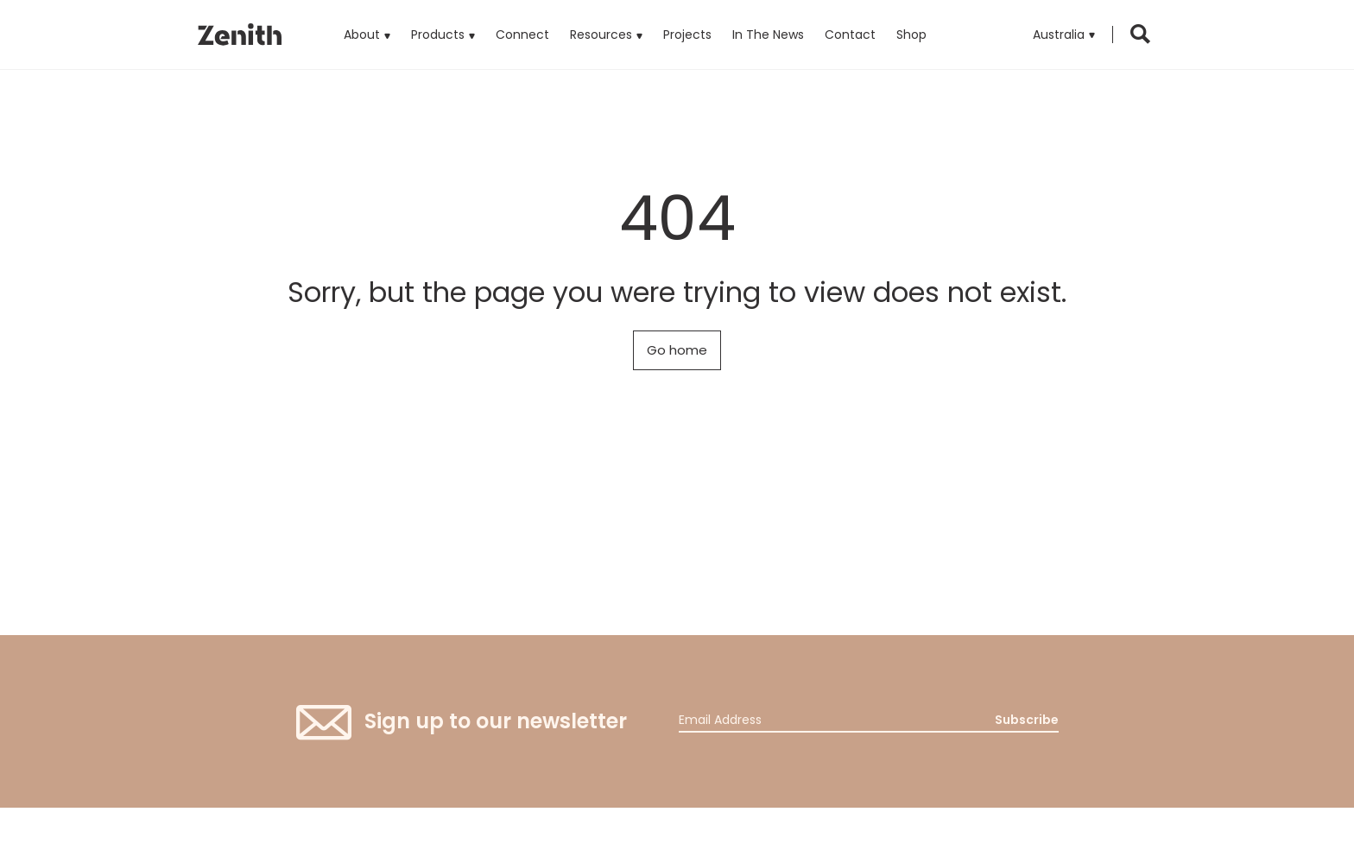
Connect (522, 34)
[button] (1064, 34)
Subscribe (1027, 719)
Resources (601, 34)
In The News (768, 34)
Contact (850, 34)
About (362, 34)
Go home (677, 350)
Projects (687, 34)
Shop (911, 34)
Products (443, 21)
